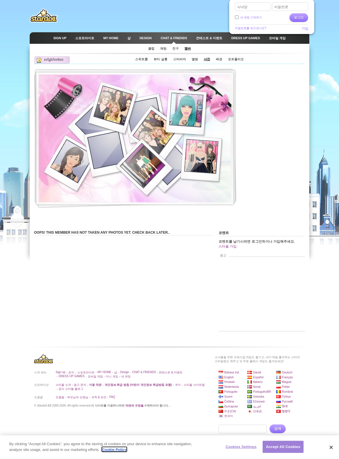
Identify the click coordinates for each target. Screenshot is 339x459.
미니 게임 (112, 376)
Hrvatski (229, 382)
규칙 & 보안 (98, 397)
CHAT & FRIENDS (144, 372)
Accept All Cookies (283, 449)
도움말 (60, 397)
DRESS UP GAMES (71, 376)
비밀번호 (281, 7)
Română (287, 391)
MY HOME (104, 372)
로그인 (299, 17)
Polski (286, 386)
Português (231, 391)
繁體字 (286, 411)
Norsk (257, 386)
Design (124, 372)
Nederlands (231, 386)
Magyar (286, 382)
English (229, 377)
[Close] (331, 449)
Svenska (258, 396)
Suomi (228, 396)
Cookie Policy (114, 452)
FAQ (112, 396)
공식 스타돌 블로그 (71, 388)
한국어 (228, 416)
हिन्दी (285, 406)
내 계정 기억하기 (251, 17)
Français (287, 377)
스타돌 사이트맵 (194, 384)
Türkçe (286, 396)
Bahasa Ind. (232, 372)
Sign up (60, 372)
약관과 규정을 (134, 405)
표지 (71, 372)
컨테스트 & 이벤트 (170, 372)
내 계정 (126, 376)
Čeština (229, 401)
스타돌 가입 (228, 246)
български (231, 406)
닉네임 (242, 7)
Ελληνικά (259, 401)
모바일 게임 (95, 376)
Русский (287, 401)
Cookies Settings (241, 449)
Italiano (257, 382)
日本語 (257, 411)
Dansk (257, 372)
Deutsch (287, 372)
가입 (305, 29)
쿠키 (178, 384)
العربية (257, 406)
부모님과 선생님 (77, 397)
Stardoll (44, 15)
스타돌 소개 (63, 384)
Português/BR (262, 391)
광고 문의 (80, 384)
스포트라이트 (86, 372)
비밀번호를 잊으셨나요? (250, 28)
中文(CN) (230, 411)
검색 (277, 429)
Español (258, 377)
